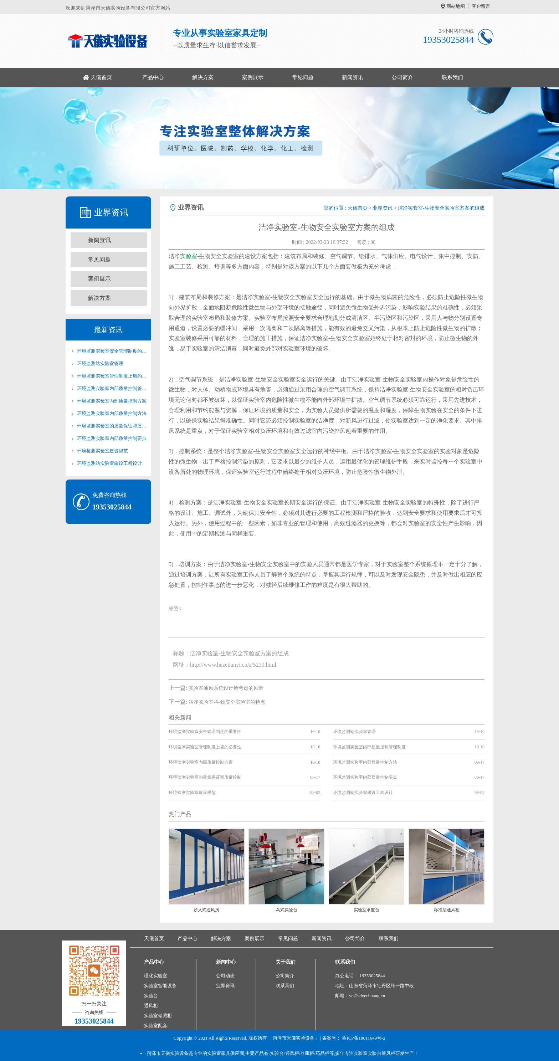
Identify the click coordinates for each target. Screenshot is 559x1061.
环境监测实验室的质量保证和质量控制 (112, 426)
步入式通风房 (206, 909)
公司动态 (225, 975)
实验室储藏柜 (158, 1015)
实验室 (188, 256)
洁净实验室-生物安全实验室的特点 (227, 702)
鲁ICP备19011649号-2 (363, 1038)
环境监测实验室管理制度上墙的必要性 (112, 376)
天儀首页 (101, 77)
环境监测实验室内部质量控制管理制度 (112, 388)
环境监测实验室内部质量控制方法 (112, 413)
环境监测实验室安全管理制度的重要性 (112, 351)
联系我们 (452, 77)
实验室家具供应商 (225, 1053)
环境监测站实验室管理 (100, 363)
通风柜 (151, 1005)
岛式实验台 (286, 909)
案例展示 (252, 77)
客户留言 (481, 6)
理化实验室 (155, 975)
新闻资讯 (352, 77)
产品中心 (153, 77)
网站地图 (455, 6)
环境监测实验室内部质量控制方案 (112, 401)
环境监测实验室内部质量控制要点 (112, 438)
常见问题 (302, 77)
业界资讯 (383, 208)
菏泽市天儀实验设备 (168, 1053)
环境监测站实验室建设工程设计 (109, 463)
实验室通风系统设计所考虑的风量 (226, 688)
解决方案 (203, 77)
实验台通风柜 (381, 1053)
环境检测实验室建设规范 (102, 450)
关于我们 (286, 962)
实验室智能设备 (160, 985)
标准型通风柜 (447, 909)
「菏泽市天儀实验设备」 (293, 1038)
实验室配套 (155, 1025)
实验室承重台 (366, 909)
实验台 (151, 995)
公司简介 (402, 77)
